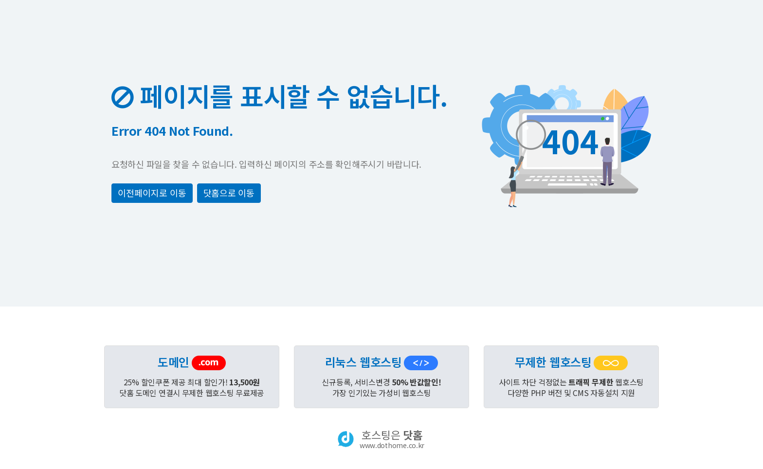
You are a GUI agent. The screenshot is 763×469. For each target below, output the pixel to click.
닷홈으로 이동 (228, 192)
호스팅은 (392, 439)
